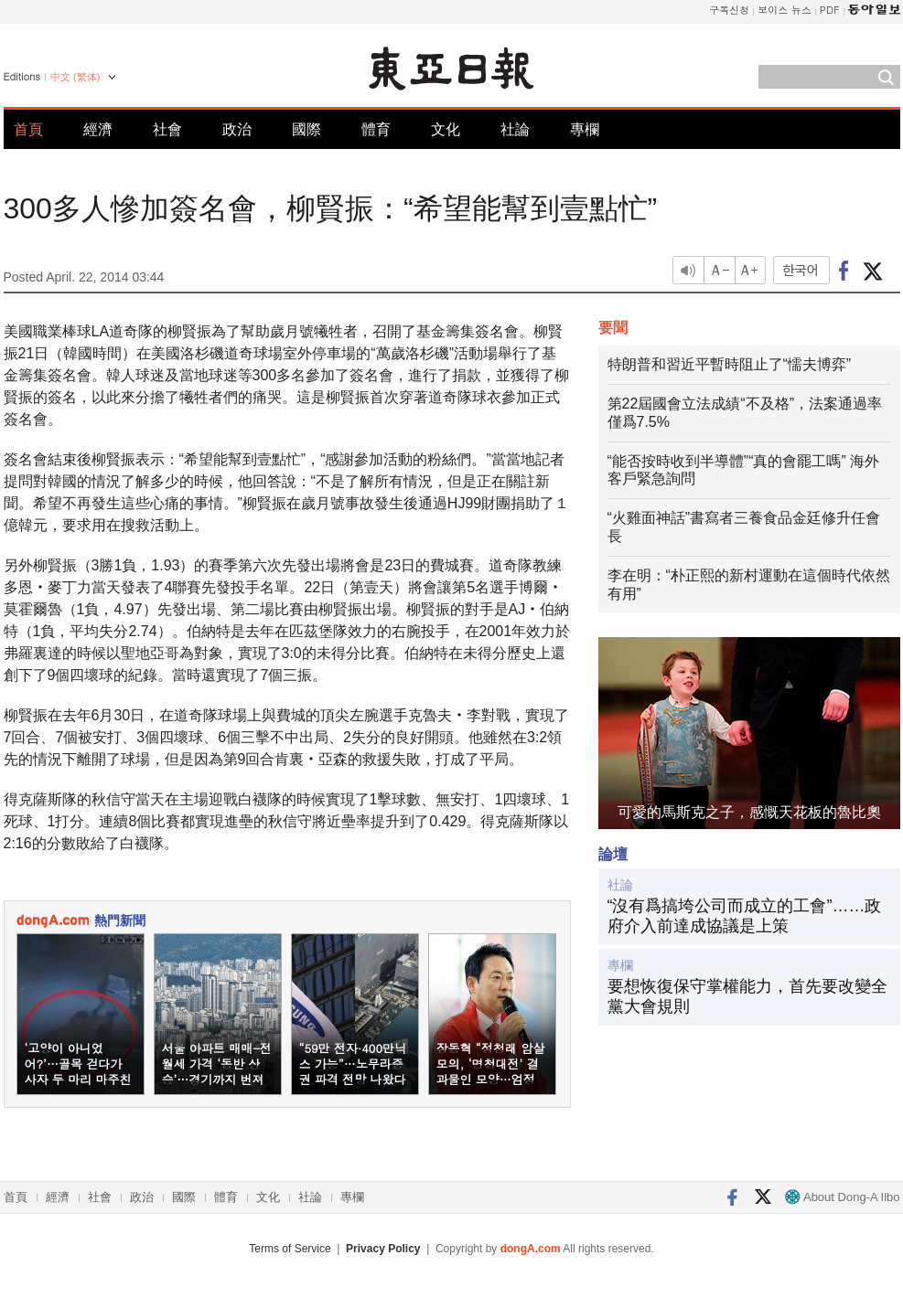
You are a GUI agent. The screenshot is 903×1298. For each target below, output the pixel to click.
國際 (306, 129)
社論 (515, 129)
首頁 (28, 129)
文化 (445, 129)
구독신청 (729, 9)
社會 (167, 129)
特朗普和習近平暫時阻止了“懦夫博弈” (729, 364)
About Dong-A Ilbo (842, 1197)
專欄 (584, 129)
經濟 (98, 129)
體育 (376, 129)
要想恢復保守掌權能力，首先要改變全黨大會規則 (747, 996)
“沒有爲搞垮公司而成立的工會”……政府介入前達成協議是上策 (744, 916)
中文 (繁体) (75, 76)
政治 (237, 129)
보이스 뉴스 (785, 9)
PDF (830, 9)
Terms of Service (289, 1248)
